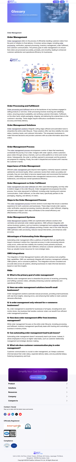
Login (62, 1)
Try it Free (56, 1)
